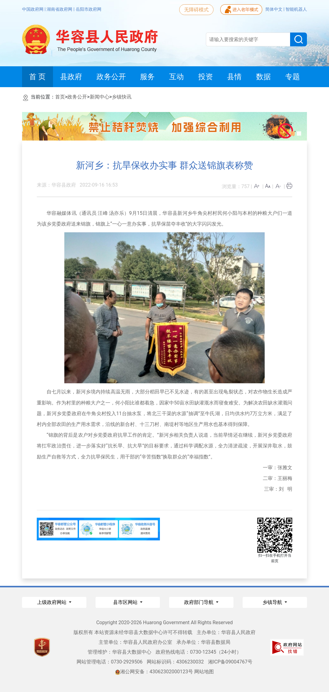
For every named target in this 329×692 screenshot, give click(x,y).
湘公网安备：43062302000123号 (154, 672)
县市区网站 (126, 602)
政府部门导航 (199, 602)
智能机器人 (296, 9)
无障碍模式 (196, 10)
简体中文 (274, 9)
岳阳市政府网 (88, 9)
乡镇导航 (273, 602)
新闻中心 (99, 97)
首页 (60, 97)
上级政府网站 (52, 602)
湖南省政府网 (60, 9)
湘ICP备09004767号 (230, 662)
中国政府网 (33, 9)
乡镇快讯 (121, 97)
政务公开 (77, 97)
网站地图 (204, 672)
